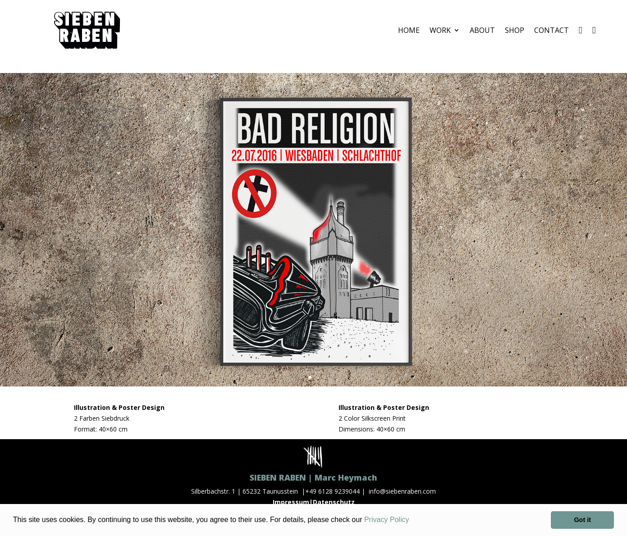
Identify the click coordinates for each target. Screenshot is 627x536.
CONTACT (551, 30)
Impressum (291, 502)
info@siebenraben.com (402, 491)
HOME (409, 30)
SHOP (514, 30)
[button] (412, 520)
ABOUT (482, 30)
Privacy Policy (386, 519)
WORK (440, 30)
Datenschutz (334, 502)
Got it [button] (582, 519)
